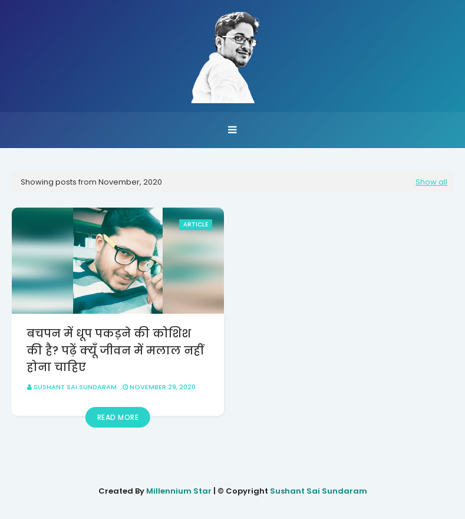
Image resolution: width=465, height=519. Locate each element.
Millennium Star (179, 491)
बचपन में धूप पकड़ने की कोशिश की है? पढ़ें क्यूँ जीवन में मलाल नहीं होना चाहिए (115, 350)
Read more (118, 417)
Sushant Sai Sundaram (75, 387)
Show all (431, 182)
